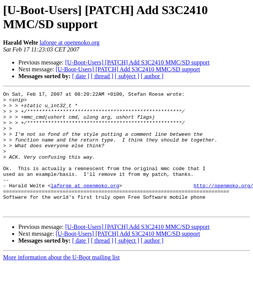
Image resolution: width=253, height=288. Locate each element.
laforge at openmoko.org (70, 42)
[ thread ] (102, 76)
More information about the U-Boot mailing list (61, 281)
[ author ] (152, 76)
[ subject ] (127, 76)
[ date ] (80, 76)
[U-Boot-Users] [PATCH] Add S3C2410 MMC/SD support (137, 62)
